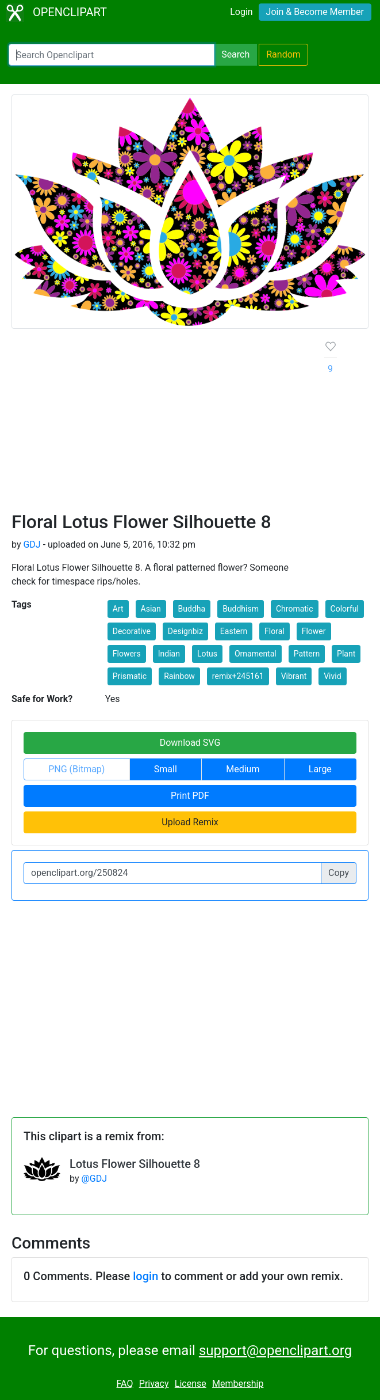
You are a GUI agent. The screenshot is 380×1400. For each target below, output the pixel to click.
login (145, 1276)
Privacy (154, 1383)
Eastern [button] (233, 631)
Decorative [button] (132, 631)
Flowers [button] (127, 653)
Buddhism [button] (240, 608)
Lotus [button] (207, 653)
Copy (338, 872)
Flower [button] (314, 631)
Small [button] (165, 769)
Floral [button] (274, 631)
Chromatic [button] (294, 608)
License (190, 1383)
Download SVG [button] (190, 742)
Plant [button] (346, 653)
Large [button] (320, 769)
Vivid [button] (332, 676)
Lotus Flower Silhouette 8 (135, 1164)
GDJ (31, 544)
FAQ (125, 1383)
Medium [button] (242, 769)
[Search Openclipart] (111, 55)
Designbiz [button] (185, 631)
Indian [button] (169, 653)
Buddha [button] (192, 608)
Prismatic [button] (130, 676)
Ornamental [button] (256, 653)
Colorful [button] (345, 608)
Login (241, 11)
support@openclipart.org (275, 1350)
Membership (237, 1383)
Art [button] (118, 608)
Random (283, 54)
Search (235, 54)
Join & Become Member (315, 11)
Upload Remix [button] (190, 822)
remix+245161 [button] (238, 676)
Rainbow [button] (179, 676)
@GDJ (94, 1178)
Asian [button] (151, 608)
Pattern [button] (307, 653)
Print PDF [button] (190, 795)
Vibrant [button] (294, 676)
